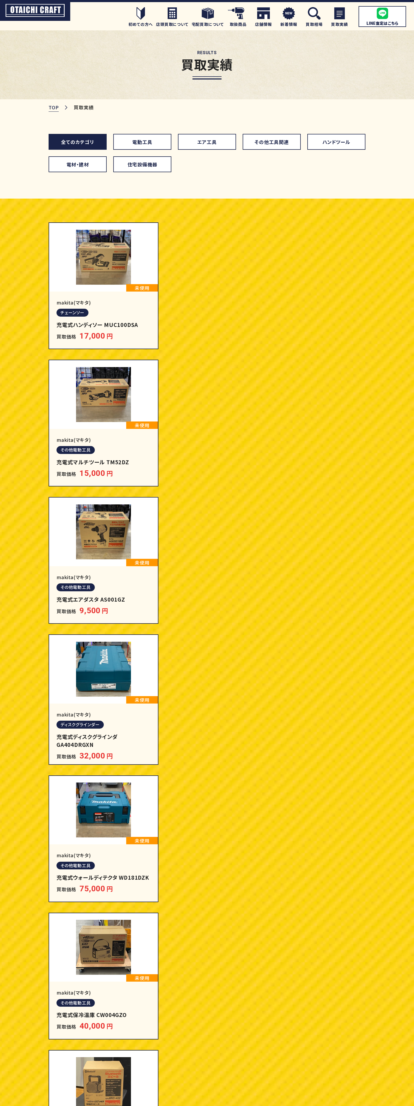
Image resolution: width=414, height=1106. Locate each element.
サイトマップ (294, 1097)
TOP (54, 107)
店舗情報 (326, 1027)
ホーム (202, 1002)
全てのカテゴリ (77, 141)
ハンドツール (336, 141)
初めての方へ (209, 1014)
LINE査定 (206, 1052)
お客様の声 (329, 1052)
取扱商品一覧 (275, 1002)
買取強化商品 (331, 1002)
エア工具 (207, 141)
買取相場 (204, 1064)
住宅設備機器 (142, 164)
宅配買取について (214, 1039)
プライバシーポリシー (339, 1097)
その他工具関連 (272, 141)
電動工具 (142, 141)
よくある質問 (330, 1039)
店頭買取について (214, 1027)
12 (265, 787)
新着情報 (326, 1064)
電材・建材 (78, 164)
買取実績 (326, 1014)
